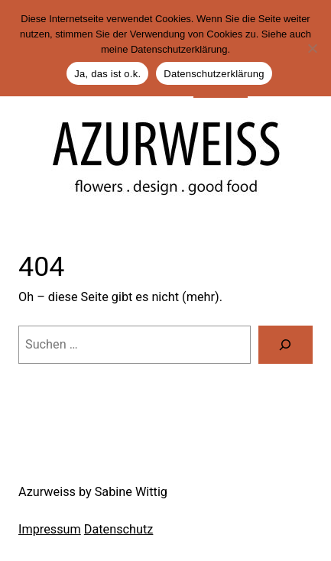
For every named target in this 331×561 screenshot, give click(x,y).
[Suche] (285, 345)
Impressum (49, 529)
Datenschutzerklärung (214, 73)
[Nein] (312, 48)
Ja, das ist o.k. (107, 73)
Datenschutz (119, 529)
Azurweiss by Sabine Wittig (92, 492)
